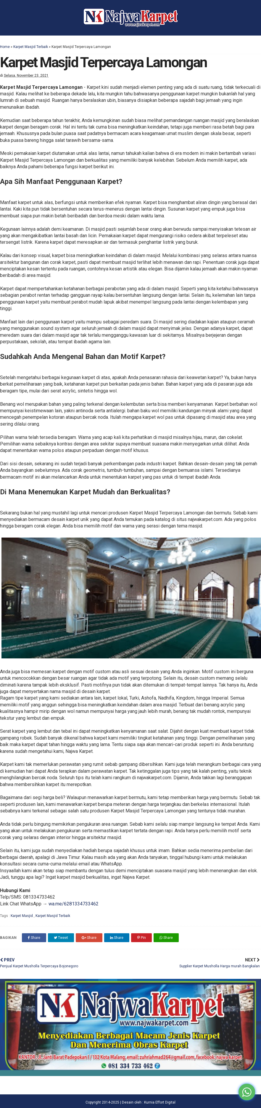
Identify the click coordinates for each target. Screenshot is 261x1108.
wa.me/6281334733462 (74, 904)
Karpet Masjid (22, 916)
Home (5, 47)
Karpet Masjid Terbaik (30, 47)
